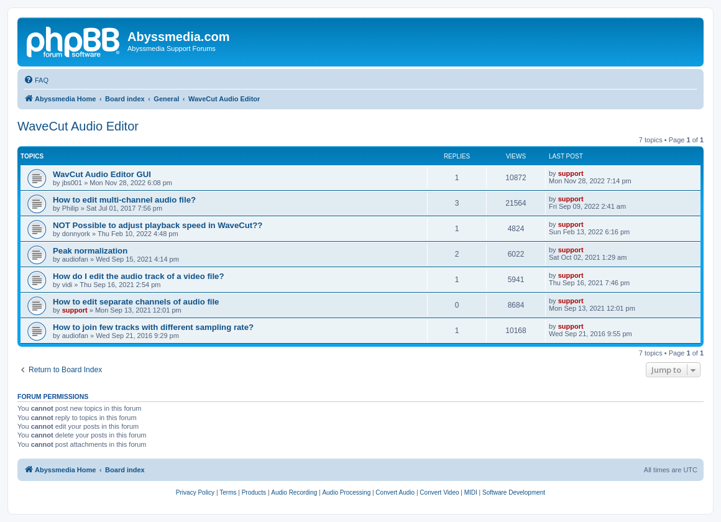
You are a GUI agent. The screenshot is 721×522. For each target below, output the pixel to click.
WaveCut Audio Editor (78, 126)
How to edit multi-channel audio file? (124, 199)
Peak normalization (90, 250)
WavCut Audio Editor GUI (102, 174)
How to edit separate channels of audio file (136, 301)
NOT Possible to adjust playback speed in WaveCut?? (157, 225)
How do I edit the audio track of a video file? (138, 276)
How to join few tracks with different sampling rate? (153, 327)
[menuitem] (36, 80)
